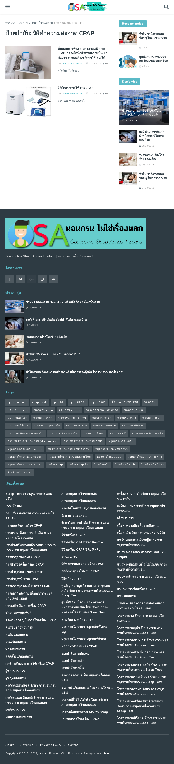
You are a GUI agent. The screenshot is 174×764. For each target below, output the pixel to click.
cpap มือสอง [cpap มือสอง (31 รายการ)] (78, 402)
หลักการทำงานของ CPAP (79, 646)
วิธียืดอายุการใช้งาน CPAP (75, 88)
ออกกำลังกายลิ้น (72, 668)
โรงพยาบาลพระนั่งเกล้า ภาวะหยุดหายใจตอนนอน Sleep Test (140, 655)
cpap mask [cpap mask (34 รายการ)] (39, 402)
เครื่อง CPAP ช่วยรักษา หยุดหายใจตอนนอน (141, 508)
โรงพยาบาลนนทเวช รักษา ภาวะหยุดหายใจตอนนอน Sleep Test (142, 642)
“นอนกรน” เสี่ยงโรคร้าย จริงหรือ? (151, 157)
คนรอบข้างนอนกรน (19, 627)
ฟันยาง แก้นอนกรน (18, 717)
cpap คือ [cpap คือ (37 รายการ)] (58, 402)
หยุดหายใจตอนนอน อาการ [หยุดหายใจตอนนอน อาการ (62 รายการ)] (25, 464)
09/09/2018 (129, 120)
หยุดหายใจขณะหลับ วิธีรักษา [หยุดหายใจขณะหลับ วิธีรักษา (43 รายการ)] (26, 457)
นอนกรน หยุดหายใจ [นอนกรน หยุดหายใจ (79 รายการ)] (47, 425)
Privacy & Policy (50, 745)
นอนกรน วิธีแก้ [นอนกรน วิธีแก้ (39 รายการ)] (152, 418)
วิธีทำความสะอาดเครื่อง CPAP (82, 564)
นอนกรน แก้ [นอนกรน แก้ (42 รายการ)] (118, 433)
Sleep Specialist (73, 63)
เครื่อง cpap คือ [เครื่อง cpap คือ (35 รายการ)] (78, 464)
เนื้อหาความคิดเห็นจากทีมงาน (138, 525)
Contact (73, 745)
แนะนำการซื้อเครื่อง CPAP (136, 589)
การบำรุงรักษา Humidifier (24, 572)
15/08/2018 (146, 145)
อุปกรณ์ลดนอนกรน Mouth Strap (84, 712)
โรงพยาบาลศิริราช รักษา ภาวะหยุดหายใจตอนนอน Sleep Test (141, 720)
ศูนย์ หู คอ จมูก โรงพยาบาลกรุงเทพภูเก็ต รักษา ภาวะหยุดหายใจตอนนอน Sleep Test (87, 590)
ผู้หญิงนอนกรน (15, 678)
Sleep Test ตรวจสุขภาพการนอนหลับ (28, 496)
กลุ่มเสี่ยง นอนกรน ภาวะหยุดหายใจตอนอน (29, 515)
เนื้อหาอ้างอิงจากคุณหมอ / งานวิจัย (141, 533)
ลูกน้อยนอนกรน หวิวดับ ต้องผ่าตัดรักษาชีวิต (153, 59)
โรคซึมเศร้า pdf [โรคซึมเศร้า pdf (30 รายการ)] (125, 464)
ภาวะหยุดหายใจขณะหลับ (79, 494)
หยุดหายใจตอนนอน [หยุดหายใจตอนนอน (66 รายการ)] (109, 457)
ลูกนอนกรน (69, 557)
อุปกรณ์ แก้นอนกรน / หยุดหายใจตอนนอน (87, 690)
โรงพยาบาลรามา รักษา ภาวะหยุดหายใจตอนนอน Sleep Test (140, 691)
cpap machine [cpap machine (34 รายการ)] (17, 402)
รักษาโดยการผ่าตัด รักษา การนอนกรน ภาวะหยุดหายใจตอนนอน (85, 525)
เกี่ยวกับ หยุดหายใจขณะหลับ (36, 23)
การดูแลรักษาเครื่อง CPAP (23, 525)
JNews (43, 753)
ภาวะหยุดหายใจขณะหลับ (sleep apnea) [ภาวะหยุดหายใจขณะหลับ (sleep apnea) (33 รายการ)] (33, 441)
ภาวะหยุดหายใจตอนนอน (78, 501)
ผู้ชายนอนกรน (15, 671)
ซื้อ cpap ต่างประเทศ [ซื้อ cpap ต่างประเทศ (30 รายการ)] (125, 402)
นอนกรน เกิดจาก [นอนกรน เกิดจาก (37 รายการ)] (133, 425)
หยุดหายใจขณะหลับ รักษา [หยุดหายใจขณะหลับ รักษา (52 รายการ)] (111, 449)
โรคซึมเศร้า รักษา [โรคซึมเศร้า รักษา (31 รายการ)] (152, 464)
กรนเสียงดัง (13, 506)
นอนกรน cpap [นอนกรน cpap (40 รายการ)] (43, 410)
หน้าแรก (10, 23)
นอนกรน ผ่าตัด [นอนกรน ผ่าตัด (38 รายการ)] (42, 418)
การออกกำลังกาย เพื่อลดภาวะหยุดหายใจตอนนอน (28, 596)
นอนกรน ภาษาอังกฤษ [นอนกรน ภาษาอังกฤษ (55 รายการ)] (72, 418)
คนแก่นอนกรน (15, 642)
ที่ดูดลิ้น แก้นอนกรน (19, 656)
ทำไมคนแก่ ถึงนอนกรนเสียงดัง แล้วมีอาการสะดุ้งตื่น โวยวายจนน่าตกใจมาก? (75, 372)
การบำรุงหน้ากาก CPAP (22, 579)
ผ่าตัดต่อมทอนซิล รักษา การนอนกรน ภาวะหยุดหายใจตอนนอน (30, 688)
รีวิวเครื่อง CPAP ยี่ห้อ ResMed (82, 542)
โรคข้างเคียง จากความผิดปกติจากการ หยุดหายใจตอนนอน (140, 606)
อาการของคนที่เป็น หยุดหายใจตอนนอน (85, 677)
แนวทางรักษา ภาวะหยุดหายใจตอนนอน (141, 579)
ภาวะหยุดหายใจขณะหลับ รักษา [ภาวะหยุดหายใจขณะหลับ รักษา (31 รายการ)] (83, 441)
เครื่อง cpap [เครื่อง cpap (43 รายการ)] (55, 464)
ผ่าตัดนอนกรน (15, 710)
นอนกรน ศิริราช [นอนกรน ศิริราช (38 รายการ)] (18, 425)
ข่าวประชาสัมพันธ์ (18, 613)
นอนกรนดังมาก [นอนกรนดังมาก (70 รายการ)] (134, 410)
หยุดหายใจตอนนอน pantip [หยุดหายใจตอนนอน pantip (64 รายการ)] (145, 457)
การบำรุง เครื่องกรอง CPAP (24, 564)
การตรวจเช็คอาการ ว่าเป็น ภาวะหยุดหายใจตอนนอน (28, 535)
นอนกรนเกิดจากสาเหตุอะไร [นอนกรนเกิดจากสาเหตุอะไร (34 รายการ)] (26, 433)
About (9, 745)
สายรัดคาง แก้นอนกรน (77, 619)
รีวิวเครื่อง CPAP (73, 535)
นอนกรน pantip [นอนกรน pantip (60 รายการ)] (69, 410)
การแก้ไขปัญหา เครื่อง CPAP (25, 606)
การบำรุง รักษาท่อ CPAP (22, 557)
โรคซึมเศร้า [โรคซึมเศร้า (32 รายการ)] (101, 464)
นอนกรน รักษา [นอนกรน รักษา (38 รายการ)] (101, 418)
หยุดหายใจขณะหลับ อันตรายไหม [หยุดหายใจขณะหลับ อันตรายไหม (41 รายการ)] (70, 457)
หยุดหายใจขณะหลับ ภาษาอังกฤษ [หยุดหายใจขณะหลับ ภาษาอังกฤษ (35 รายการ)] (68, 449)
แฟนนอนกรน (126, 596)
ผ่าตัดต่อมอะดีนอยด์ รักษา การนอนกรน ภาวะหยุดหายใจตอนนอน (29, 700)
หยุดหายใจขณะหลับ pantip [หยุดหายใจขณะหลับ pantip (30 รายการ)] (25, 449)
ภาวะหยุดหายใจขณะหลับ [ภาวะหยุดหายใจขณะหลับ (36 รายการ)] (147, 433)
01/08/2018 (93, 63)
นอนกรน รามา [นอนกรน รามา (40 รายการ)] (126, 418)
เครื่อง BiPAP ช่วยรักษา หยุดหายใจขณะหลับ (141, 496)
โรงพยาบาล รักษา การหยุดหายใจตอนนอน (140, 618)
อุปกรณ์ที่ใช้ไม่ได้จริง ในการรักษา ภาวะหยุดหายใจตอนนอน (84, 702)
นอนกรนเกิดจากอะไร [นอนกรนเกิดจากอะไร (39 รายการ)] (63, 433)
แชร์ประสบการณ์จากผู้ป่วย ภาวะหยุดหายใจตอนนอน (140, 542)
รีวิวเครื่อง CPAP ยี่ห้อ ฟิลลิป (80, 549)
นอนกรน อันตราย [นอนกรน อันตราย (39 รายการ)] (104, 425)
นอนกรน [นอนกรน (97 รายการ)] (149, 402)
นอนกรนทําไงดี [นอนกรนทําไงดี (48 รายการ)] (17, 418)
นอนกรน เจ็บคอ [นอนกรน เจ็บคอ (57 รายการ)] (93, 433)
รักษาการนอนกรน (74, 515)
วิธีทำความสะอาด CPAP (70, 23)
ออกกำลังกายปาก (73, 661)
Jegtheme (105, 753)
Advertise (26, 745)
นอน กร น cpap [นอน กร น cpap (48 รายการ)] (18, 410)
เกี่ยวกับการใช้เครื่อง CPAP (80, 719)
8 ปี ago (145, 47)
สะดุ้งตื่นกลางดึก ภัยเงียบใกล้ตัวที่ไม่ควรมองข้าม (151, 136)
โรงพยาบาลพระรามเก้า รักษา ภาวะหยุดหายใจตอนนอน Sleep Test (142, 667)
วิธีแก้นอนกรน (71, 578)
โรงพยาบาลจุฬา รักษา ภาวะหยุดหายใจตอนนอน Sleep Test (139, 630)
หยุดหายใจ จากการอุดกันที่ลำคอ (83, 639)
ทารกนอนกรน (15, 649)
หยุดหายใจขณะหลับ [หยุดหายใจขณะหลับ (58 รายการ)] (121, 441)
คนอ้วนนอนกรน (16, 635)
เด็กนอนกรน (125, 518)
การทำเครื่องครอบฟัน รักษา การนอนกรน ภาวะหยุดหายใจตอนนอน (30, 547)
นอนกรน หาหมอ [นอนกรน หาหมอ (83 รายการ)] (76, 425)
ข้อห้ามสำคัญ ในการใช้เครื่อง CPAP (30, 620)
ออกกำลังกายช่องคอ (75, 653)
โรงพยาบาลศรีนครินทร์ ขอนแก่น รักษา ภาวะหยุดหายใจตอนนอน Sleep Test (140, 706)
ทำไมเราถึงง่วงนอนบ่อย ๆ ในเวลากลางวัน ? (153, 38)
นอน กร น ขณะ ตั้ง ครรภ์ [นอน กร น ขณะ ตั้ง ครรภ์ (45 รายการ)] (102, 410)
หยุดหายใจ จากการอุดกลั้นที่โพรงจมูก (84, 629)
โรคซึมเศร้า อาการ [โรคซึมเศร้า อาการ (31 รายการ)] (20, 472)
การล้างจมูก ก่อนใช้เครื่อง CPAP (27, 586)
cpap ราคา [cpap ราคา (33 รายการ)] (99, 402)
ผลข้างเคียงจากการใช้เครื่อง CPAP (29, 664)
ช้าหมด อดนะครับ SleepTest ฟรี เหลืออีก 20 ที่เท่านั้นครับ (141, 112)
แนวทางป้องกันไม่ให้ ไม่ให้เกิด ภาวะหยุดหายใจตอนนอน (142, 567)
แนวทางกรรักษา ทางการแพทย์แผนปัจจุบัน (141, 554)
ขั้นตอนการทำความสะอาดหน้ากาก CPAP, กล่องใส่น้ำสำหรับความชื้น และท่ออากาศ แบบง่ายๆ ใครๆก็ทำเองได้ (83, 53)
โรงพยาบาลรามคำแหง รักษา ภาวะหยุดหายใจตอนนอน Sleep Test (141, 679)
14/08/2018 (146, 187)
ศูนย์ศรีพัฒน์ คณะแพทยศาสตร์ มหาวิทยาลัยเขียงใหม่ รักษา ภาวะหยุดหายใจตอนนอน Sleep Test (84, 607)
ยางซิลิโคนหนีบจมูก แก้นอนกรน (83, 508)
